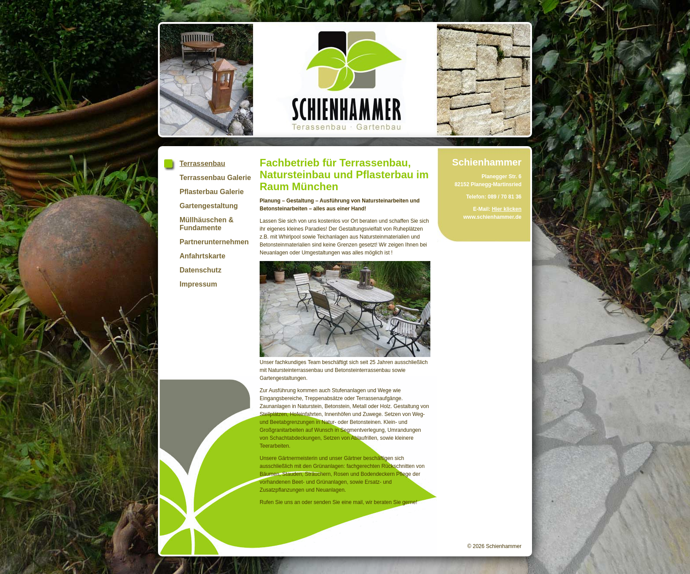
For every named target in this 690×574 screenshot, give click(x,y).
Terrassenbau (202, 163)
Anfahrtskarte (202, 256)
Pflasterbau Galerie (212, 191)
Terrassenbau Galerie (215, 177)
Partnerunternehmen (214, 242)
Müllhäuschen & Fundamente (207, 224)
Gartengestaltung (209, 206)
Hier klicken (506, 209)
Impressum (198, 284)
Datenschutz (200, 270)
